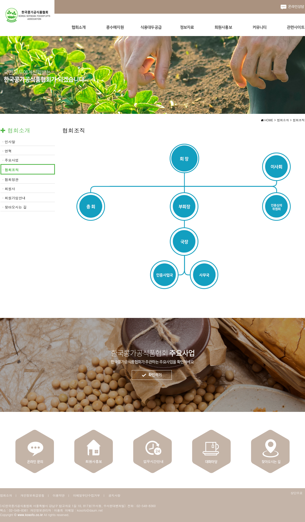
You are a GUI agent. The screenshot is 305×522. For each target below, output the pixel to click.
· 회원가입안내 (14, 197)
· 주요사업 (10, 160)
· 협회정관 (10, 179)
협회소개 (6, 495)
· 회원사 (8, 188)
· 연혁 (7, 150)
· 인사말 (8, 141)
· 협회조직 (10, 169)
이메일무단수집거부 (86, 495)
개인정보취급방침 (32, 495)
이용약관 (59, 495)
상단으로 (297, 493)
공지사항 (114, 495)
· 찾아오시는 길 (14, 207)
